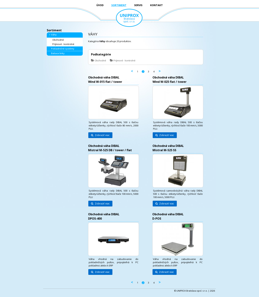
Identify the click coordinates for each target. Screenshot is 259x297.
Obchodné (56, 40)
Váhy (52, 34)
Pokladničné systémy (61, 48)
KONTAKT (156, 5)
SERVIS (138, 5)
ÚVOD (100, 5)
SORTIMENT (118, 5)
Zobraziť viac (100, 135)
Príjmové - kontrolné (61, 44)
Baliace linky (56, 53)
